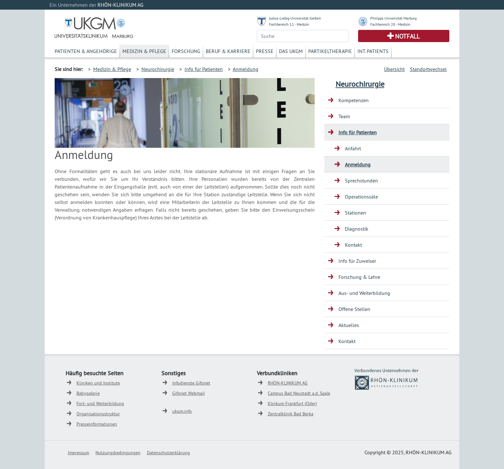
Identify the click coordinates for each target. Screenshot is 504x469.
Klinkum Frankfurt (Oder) (292, 403)
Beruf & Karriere (228, 51)
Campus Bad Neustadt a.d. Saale (299, 393)
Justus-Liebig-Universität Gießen (295, 18)
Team (344, 116)
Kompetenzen (353, 100)
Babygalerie (88, 393)
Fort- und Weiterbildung (100, 403)
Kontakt (353, 245)
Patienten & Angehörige (86, 51)
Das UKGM (291, 51)
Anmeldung (245, 69)
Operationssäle (361, 196)
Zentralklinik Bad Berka (290, 414)
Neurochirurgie (157, 69)
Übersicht (394, 69)
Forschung (186, 51)
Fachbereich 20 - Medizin (390, 24)
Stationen (355, 212)
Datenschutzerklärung (168, 453)
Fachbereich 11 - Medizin (289, 24)
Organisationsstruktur (98, 414)
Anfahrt (353, 148)
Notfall (407, 36)
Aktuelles (348, 325)
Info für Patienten (203, 69)
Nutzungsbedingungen (117, 453)
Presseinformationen (96, 424)
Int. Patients (373, 51)
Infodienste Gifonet (191, 383)
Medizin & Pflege (144, 51)
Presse (265, 51)
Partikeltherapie (330, 51)
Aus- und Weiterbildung (364, 293)
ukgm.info (182, 411)
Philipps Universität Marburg (393, 18)
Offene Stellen (354, 309)
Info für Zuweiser (357, 261)
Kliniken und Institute (98, 383)
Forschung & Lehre (359, 277)
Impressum (78, 453)
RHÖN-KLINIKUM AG (288, 383)
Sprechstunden (361, 180)
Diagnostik (356, 229)
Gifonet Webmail (188, 393)
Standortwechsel (428, 69)
